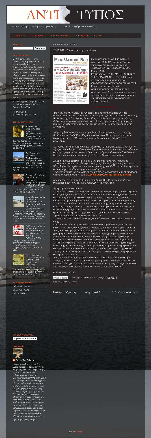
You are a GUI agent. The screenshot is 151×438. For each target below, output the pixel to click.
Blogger (78, 432)
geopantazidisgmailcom (24, 115)
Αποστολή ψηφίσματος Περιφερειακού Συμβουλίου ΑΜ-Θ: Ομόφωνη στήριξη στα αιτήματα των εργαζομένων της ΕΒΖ (35, 203)
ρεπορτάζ (103, 233)
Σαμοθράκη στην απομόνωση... (33, 154)
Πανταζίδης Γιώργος (94, 278)
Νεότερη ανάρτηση (64, 292)
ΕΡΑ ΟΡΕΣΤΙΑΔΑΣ (21, 290)
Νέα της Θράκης (20, 293)
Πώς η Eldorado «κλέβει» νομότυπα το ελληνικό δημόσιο (35, 257)
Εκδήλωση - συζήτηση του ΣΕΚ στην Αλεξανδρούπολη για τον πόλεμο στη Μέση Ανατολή (35, 230)
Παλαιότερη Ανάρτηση (125, 292)
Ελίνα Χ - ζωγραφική (21, 286)
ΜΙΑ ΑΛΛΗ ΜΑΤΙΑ (38, 35)
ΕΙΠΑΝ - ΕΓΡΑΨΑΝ (60, 35)
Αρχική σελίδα (93, 292)
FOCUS (97, 35)
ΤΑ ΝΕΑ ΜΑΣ (19, 35)
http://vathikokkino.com (64, 272)
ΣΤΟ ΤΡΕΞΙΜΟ (81, 35)
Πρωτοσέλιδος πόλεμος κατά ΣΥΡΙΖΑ (36, 176)
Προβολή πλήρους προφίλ (24, 420)
